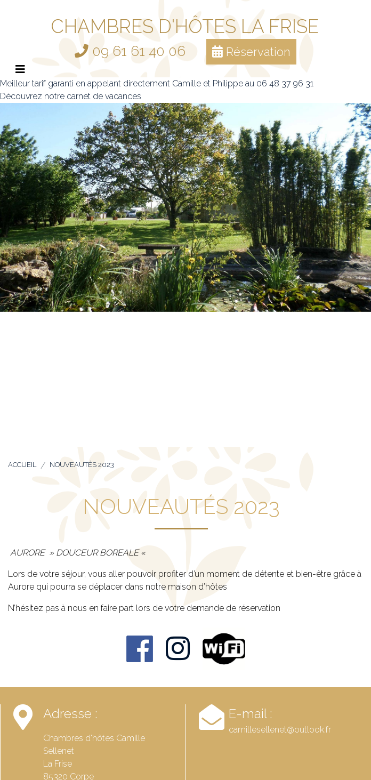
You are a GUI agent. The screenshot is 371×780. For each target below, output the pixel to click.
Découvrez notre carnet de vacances (70, 96)
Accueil (22, 465)
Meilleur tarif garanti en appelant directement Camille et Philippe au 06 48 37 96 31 (156, 83)
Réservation (251, 52)
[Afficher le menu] (20, 69)
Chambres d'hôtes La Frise (185, 26)
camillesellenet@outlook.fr (280, 730)
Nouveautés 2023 (82, 465)
